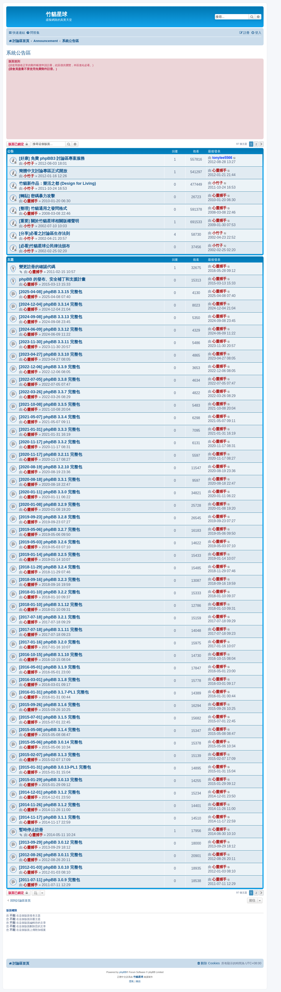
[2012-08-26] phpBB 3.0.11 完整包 (50, 855)
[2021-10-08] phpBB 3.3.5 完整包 (49, 404)
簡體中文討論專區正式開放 (43, 171)
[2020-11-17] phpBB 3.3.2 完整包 (49, 442)
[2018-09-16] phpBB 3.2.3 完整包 (49, 579)
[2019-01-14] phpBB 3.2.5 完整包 (49, 554)
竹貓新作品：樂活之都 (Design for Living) (57, 183)
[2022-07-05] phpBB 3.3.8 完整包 (49, 379)
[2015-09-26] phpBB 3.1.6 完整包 (49, 704)
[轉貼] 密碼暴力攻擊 (37, 196)
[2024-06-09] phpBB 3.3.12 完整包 (50, 329)
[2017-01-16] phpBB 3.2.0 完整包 (49, 642)
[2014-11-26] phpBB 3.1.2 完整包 (49, 805)
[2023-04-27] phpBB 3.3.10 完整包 (50, 354)
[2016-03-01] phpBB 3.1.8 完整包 (49, 679)
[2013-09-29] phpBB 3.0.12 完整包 (50, 842)
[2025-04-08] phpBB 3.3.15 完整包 (50, 292)
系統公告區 (18, 53)
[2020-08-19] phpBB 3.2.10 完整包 (50, 467)
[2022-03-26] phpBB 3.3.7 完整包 (49, 392)
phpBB (122, 972)
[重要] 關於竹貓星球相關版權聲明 (49, 221)
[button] (261, 144)
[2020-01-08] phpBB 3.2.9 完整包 (49, 504)
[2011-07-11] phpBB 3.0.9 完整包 (49, 880)
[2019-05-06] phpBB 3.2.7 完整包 (49, 529)
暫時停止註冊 (31, 830)
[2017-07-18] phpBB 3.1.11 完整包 (50, 629)
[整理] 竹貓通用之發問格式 (43, 208)
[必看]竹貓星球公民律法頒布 (44, 246)
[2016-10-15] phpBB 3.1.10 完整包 (50, 654)
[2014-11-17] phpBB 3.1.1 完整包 (49, 817)
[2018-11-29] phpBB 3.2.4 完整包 (49, 567)
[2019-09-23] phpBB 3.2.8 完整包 (49, 517)
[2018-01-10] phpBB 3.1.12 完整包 (50, 604)
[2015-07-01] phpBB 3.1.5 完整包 (49, 717)
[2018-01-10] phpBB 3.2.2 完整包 (49, 592)
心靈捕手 (219, 170)
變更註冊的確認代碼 (37, 267)
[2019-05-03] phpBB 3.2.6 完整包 (49, 542)
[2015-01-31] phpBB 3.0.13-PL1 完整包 (55, 767)
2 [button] (256, 144)
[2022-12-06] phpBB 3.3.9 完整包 (49, 367)
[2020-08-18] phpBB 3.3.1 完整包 (49, 479)
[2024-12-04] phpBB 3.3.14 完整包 (50, 304)
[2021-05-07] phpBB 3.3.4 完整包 (49, 417)
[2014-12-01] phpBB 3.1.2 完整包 (49, 792)
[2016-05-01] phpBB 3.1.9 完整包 (49, 667)
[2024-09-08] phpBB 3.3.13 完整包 (50, 317)
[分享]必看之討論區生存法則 (44, 233)
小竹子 (28, 163)
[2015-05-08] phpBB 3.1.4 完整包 (49, 729)
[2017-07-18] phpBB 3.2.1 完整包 (49, 617)
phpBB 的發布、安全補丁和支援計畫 (52, 279)
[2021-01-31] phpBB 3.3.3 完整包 (49, 429)
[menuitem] (33, 32)
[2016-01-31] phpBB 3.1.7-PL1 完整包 (54, 692)
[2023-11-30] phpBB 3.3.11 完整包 (50, 342)
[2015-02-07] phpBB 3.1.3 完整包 (49, 754)
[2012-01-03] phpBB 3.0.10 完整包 (50, 867)
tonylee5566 (222, 158)
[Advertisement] (134, 104)
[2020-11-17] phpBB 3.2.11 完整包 (50, 454)
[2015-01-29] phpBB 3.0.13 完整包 (50, 780)
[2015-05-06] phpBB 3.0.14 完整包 (50, 742)
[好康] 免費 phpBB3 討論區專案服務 (52, 158)
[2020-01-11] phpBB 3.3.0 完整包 (49, 492)
